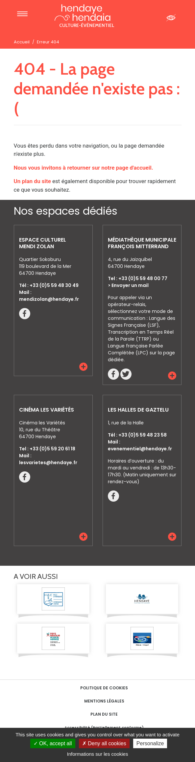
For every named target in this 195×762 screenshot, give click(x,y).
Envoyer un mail (130, 285)
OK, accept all (53, 743)
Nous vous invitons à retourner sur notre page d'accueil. (83, 167)
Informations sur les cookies (97, 754)
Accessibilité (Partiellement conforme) (104, 727)
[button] (83, 367)
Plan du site (104, 714)
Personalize (150, 743)
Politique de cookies (104, 688)
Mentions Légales (104, 701)
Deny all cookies (104, 743)
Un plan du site (32, 181)
